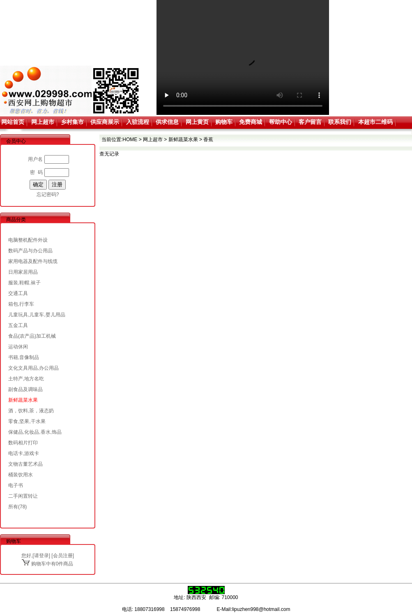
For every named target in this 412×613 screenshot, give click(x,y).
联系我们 (339, 122)
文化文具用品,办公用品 (33, 368)
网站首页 (12, 122)
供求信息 (167, 122)
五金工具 (18, 325)
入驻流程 (137, 122)
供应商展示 (104, 122)
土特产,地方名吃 (26, 379)
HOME (129, 139)
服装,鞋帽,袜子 (24, 283)
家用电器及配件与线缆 (33, 261)
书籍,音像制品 (23, 357)
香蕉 (208, 139)
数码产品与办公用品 (30, 251)
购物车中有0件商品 (47, 564)
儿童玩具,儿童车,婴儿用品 (36, 315)
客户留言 (310, 122)
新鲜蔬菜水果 (23, 400)
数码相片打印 (23, 443)
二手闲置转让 (23, 496)
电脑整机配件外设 (28, 240)
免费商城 (250, 122)
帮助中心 (280, 122)
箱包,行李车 (21, 304)
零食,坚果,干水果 (27, 421)
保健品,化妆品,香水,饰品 (35, 432)
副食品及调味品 (25, 389)
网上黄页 (197, 122)
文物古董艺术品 (25, 464)
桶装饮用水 (20, 475)
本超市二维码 (375, 122)
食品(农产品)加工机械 (32, 336)
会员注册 (63, 555)
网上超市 (42, 122)
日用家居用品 (23, 272)
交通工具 (18, 293)
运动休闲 (18, 347)
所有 (13, 507)
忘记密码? (48, 194)
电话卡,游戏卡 (23, 453)
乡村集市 (72, 122)
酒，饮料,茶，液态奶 (31, 411)
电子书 (15, 485)
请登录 (41, 555)
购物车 (223, 122)
